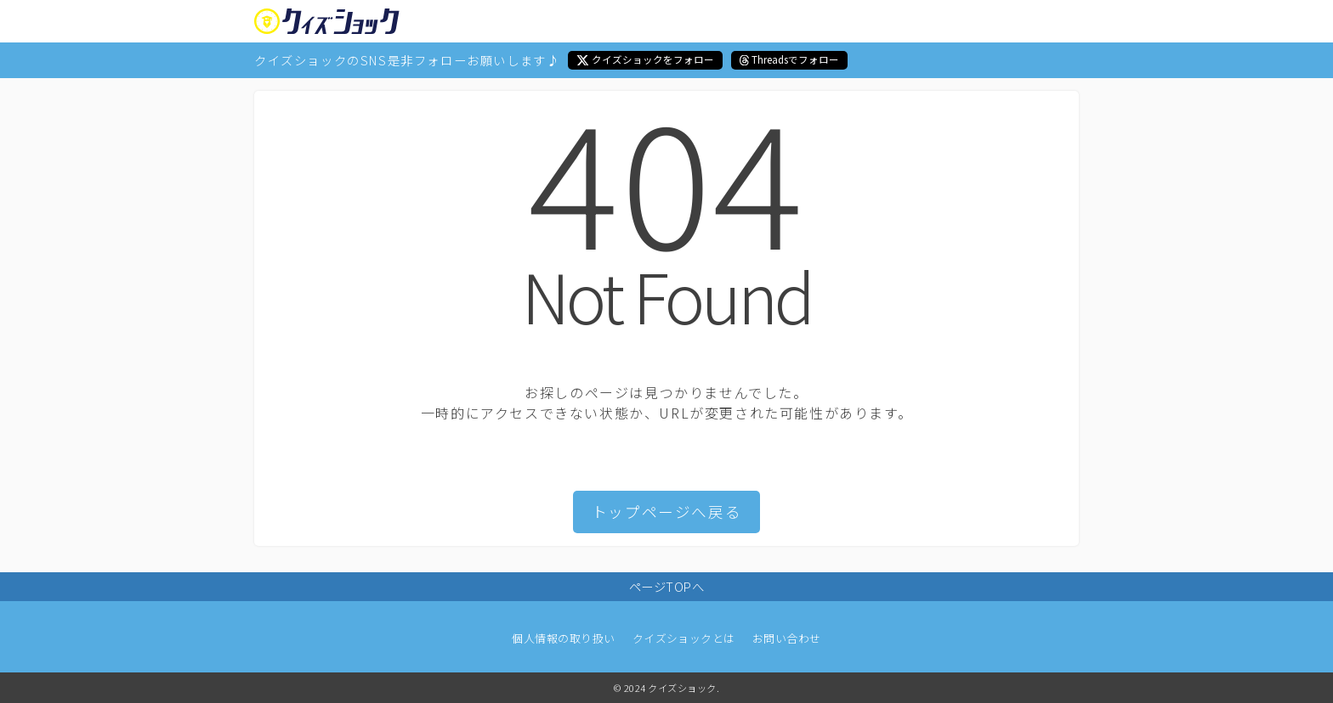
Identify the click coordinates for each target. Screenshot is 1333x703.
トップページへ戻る (666, 511)
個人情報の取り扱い (563, 638)
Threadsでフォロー (795, 59)
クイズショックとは (683, 638)
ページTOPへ (666, 586)
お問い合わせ (786, 638)
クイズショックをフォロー (653, 59)
